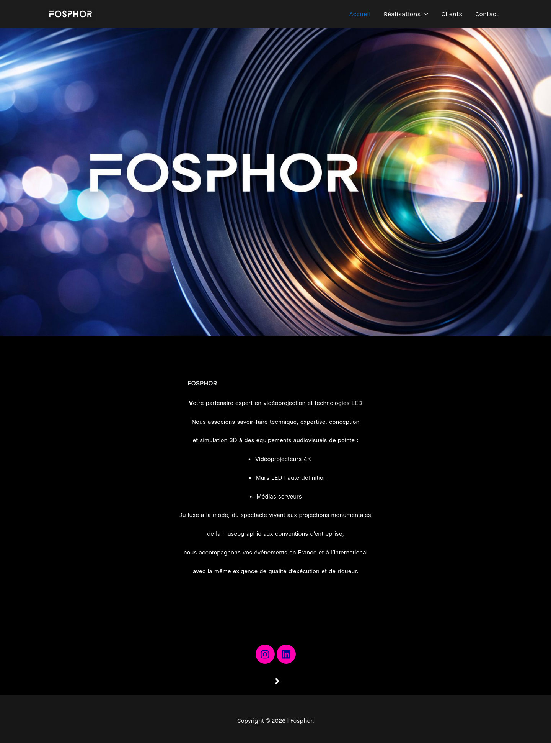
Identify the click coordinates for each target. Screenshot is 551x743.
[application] (424, 14)
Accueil (360, 14)
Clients (452, 14)
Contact (487, 14)
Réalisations (406, 14)
